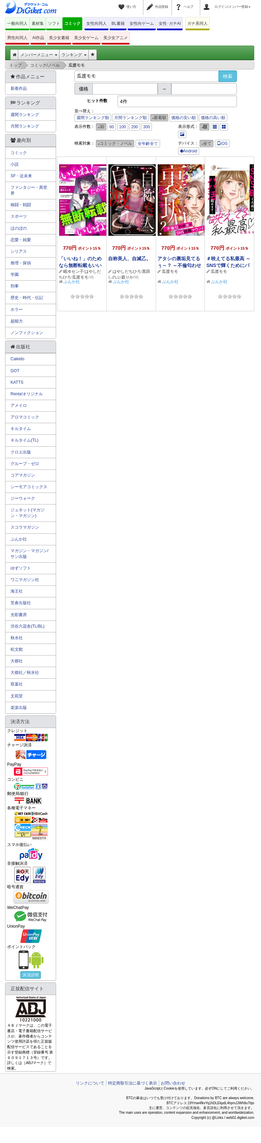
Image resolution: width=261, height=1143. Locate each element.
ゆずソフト (21, 568)
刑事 (15, 286)
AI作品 (38, 37)
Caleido (17, 359)
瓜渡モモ (80, 277)
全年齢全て (148, 143)
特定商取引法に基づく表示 (132, 1083)
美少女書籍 (59, 37)
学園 (15, 274)
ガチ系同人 (197, 23)
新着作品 (19, 88)
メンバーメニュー (38, 54)
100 (122, 127)
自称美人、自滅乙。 (129, 258)
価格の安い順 (183, 117)
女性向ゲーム (141, 23)
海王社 (17, 591)
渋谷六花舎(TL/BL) (28, 626)
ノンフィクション (27, 332)
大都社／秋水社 (25, 672)
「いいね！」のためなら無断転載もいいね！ (80, 265)
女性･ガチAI (170, 23)
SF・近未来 (21, 175)
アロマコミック (25, 417)
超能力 (17, 321)
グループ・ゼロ (25, 463)
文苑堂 (17, 696)
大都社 (17, 661)
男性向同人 (17, 37)
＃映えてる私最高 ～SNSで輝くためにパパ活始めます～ (228, 265)
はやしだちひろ (126, 271)
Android (188, 151)
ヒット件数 (97, 100)
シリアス (19, 251)
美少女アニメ (115, 37)
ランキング (74, 54)
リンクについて (90, 1083)
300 (146, 127)
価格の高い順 (213, 117)
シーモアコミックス (29, 486)
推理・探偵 (21, 263)
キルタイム (21, 428)
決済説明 (30, 975)
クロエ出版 (21, 452)
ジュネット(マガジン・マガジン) (28, 513)
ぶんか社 (72, 281)
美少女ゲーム (86, 37)
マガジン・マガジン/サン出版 (29, 553)
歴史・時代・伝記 (27, 297)
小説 (15, 164)
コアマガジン (23, 475)
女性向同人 (96, 23)
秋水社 (17, 637)
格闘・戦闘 (21, 204)
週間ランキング (25, 114)
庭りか (127, 277)
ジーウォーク (23, 498)
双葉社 (17, 684)
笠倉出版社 (21, 602)
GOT (15, 370)
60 (111, 127)
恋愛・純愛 (21, 239)
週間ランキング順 (92, 117)
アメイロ (19, 405)
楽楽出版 (19, 707)
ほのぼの (19, 228)
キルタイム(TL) (24, 440)
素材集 (38, 23)
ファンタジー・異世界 (29, 190)
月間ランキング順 (130, 117)
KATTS (17, 382)
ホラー (17, 309)
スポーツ (19, 216)
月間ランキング (25, 126)
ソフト (54, 23)
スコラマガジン (25, 527)
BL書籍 (118, 23)
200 (134, 127)
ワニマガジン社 (25, 579)
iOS (222, 143)
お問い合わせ (173, 1083)
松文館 (17, 649)
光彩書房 (19, 614)
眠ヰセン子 (73, 271)
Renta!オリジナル (27, 394)
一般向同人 (17, 23)
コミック (72, 23)
